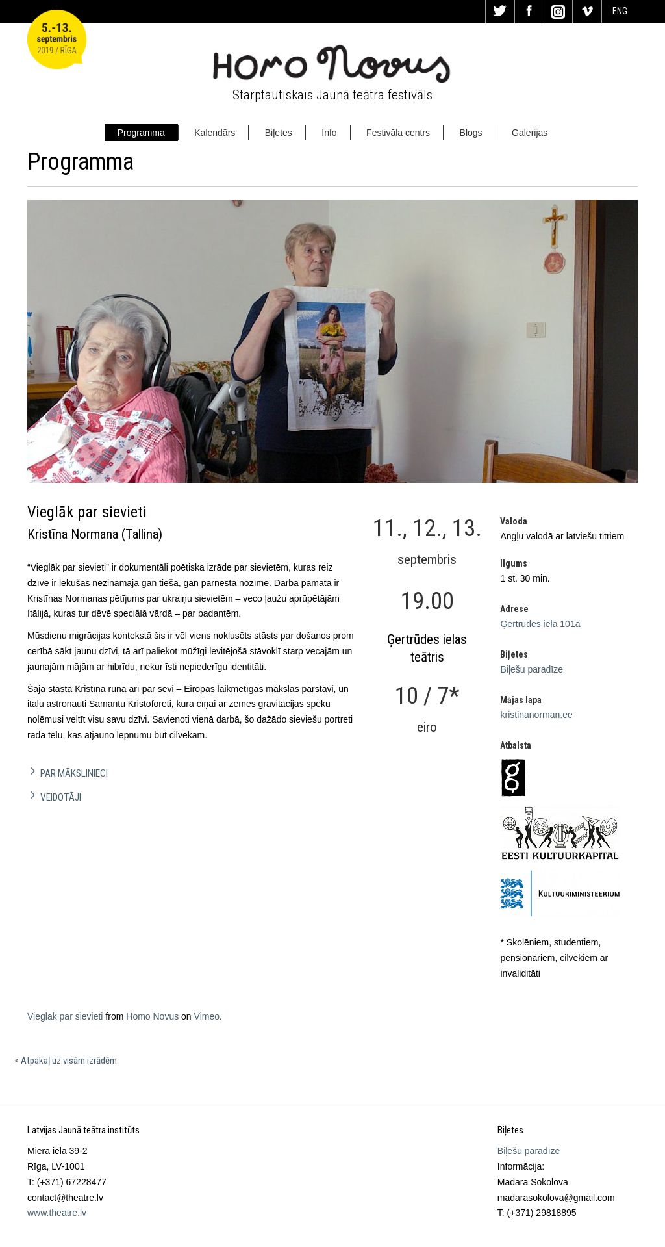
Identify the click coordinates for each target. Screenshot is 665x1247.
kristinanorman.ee (536, 715)
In (558, 11)
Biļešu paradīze (531, 669)
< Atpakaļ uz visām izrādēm (65, 1060)
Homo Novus (152, 1016)
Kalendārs (214, 132)
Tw (500, 11)
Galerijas (529, 132)
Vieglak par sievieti (65, 1016)
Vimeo (207, 1016)
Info (328, 132)
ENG (619, 11)
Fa (529, 11)
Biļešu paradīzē (528, 1151)
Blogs (471, 132)
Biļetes (278, 132)
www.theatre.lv (56, 1212)
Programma (141, 132)
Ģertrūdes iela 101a (540, 624)
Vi (587, 11)
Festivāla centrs (398, 132)
